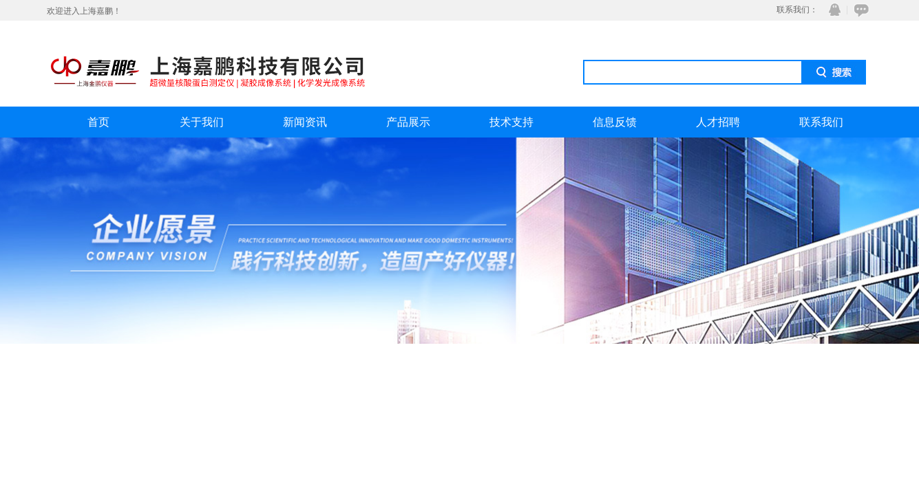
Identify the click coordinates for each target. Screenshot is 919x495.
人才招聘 (718, 122)
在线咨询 (859, 10)
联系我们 (821, 122)
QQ (831, 10)
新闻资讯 (305, 122)
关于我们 (202, 122)
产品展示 (408, 122)
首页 (98, 122)
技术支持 (511, 122)
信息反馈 (615, 122)
